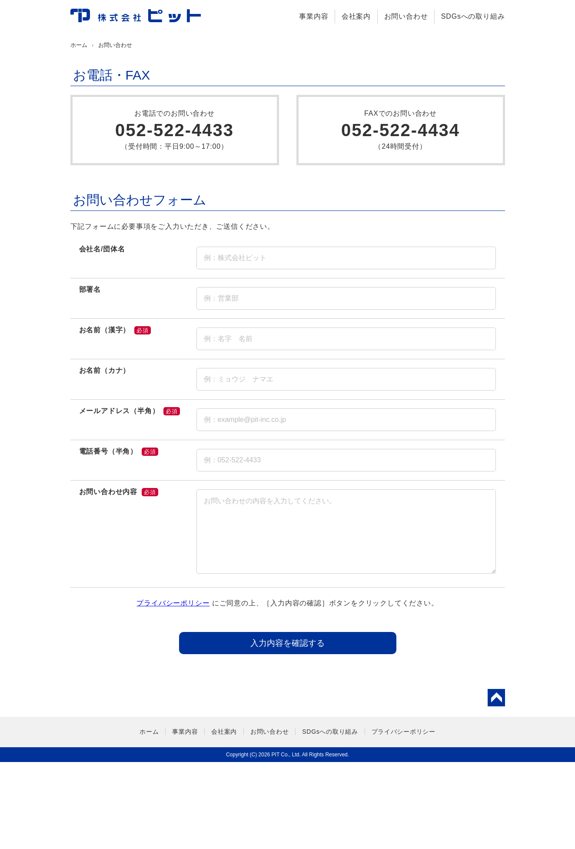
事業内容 (313, 16)
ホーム (78, 132)
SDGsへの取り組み (473, 16)
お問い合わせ (406, 16)
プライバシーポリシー (172, 690)
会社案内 (356, 16)
